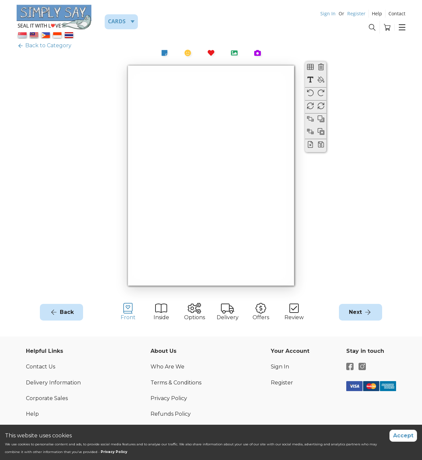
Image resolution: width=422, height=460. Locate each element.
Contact (396, 13)
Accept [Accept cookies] (403, 435)
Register (356, 13)
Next (355, 312)
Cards (117, 21)
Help (377, 13)
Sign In (328, 13)
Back (67, 312)
